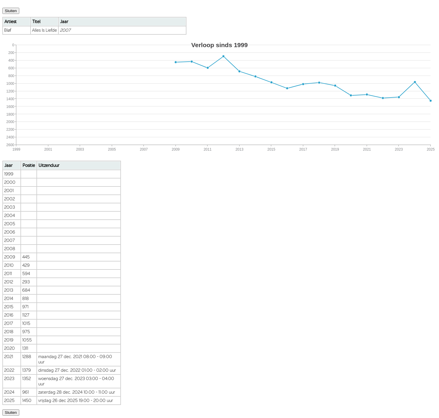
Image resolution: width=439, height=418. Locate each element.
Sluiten (11, 11)
